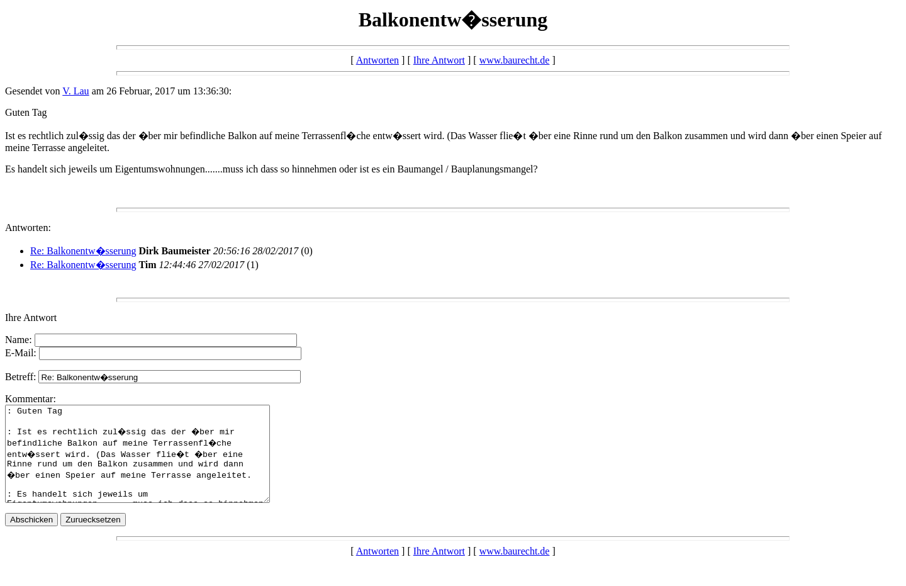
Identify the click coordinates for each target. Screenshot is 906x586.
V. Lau (75, 91)
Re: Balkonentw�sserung (83, 250)
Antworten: (28, 227)
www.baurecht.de (514, 60)
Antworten (377, 60)
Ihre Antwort (439, 60)
